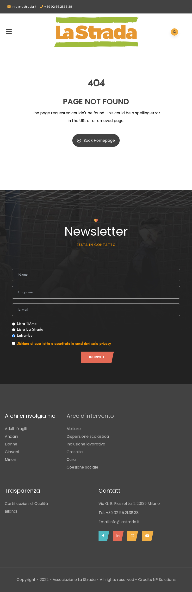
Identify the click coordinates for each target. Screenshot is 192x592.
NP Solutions (164, 579)
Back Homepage (96, 140)
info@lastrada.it (24, 6)
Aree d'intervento (90, 416)
